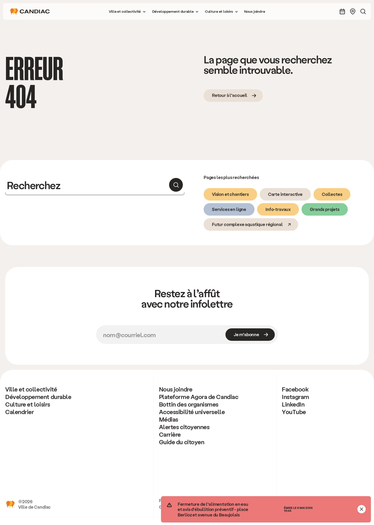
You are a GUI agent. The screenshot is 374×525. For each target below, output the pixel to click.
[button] (127, 11)
